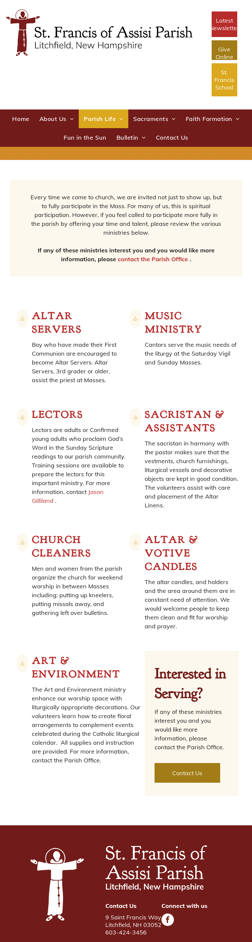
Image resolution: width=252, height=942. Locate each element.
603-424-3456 (126, 932)
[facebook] (167, 920)
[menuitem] (20, 118)
